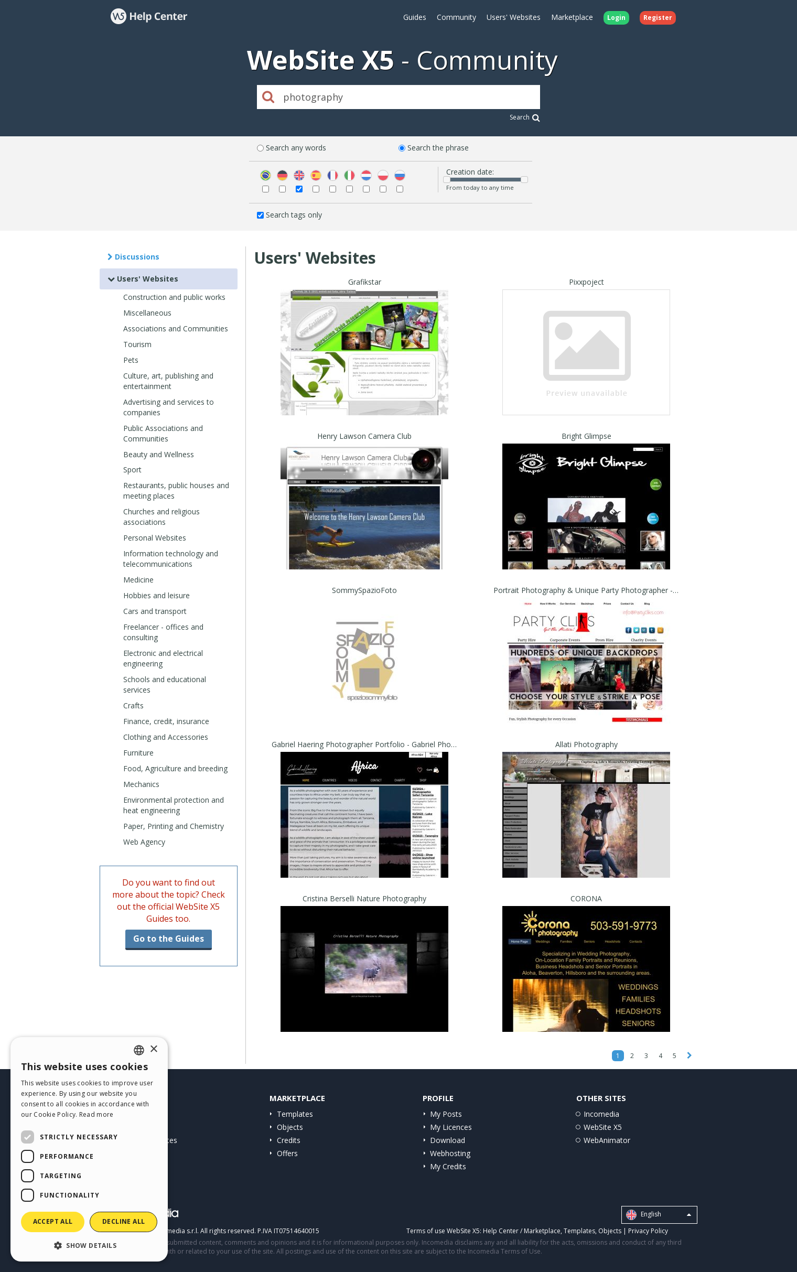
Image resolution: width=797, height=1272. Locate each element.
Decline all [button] (123, 1221)
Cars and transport (155, 611)
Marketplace (572, 17)
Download (447, 1140)
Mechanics (141, 784)
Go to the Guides (168, 938)
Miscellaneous (147, 313)
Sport (132, 470)
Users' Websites (514, 17)
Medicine (138, 580)
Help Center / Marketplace (522, 1230)
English (658, 1215)
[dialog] (89, 1149)
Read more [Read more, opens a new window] (96, 1114)
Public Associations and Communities (163, 433)
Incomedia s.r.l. (176, 1230)
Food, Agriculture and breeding (175, 768)
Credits (288, 1140)
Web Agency (144, 842)
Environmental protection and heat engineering (173, 805)
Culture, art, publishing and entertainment (168, 381)
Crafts (133, 705)
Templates (295, 1114)
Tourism (137, 344)
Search (525, 117)
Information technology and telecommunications (170, 558)
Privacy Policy (648, 1230)
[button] (89, 1245)
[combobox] (139, 1050)
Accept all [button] (53, 1221)
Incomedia (601, 1114)
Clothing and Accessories (165, 737)
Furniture (138, 753)
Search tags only (294, 215)
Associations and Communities (175, 328)
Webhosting (450, 1153)
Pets (130, 360)
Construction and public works (174, 297)
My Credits (448, 1166)
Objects (290, 1127)
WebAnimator (607, 1140)
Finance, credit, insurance (166, 721)
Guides (414, 17)
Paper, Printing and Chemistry (173, 826)
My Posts (446, 1114)
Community (456, 17)
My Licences (451, 1127)
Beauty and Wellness (158, 454)
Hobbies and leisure (156, 595)
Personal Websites (154, 538)
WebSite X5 (603, 1127)
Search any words (296, 148)
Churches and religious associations (161, 516)
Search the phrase (438, 148)
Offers (287, 1153)
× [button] (153, 1049)
